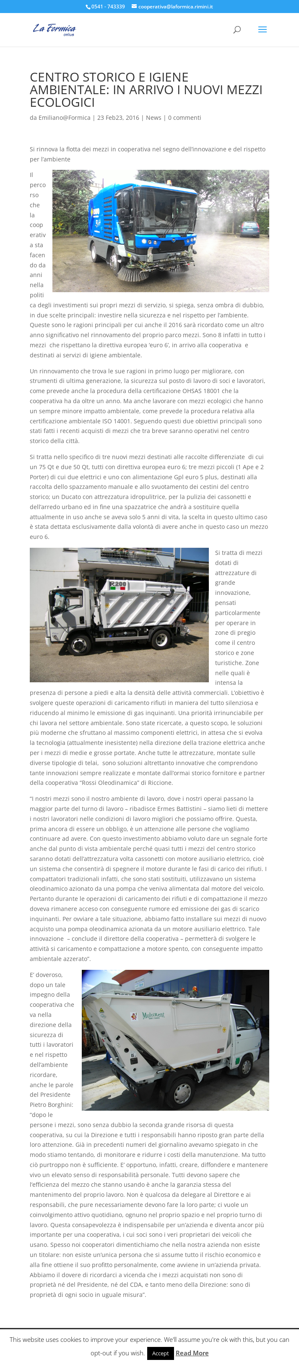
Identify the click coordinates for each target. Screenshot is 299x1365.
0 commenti (184, 117)
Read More (192, 1353)
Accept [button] (160, 1353)
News (153, 117)
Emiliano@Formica (65, 117)
